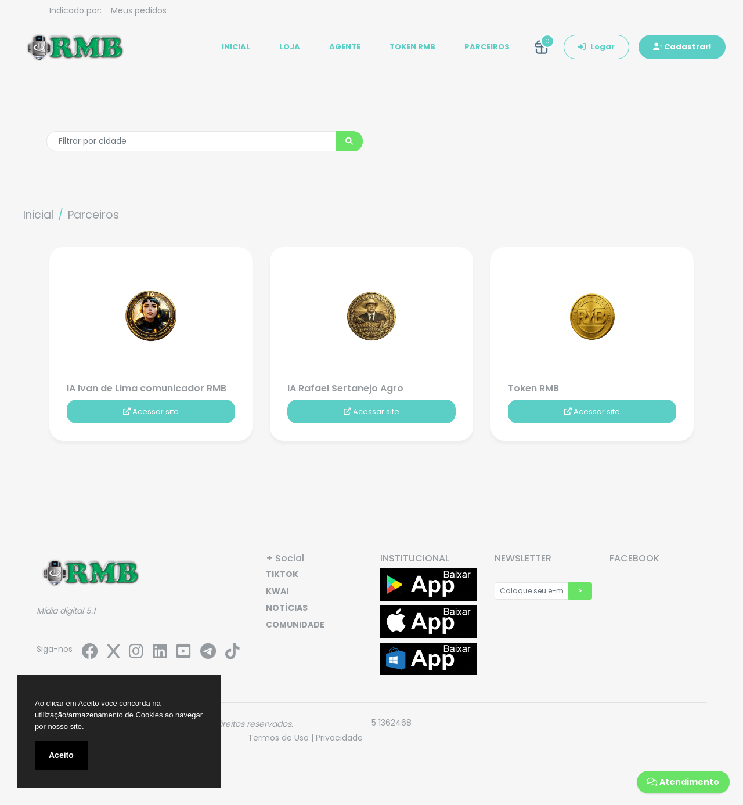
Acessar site (151, 411)
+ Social (285, 558)
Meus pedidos (139, 10)
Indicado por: (75, 10)
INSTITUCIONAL (414, 558)
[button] (541, 47)
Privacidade (339, 738)
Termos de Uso (278, 738)
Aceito (61, 755)
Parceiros (93, 215)
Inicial (38, 215)
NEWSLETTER (523, 558)
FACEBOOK (634, 558)
